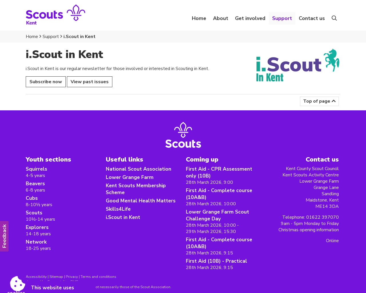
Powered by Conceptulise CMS (52, 281)
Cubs (32, 198)
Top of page (316, 101)
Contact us (312, 18)
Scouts (34, 212)
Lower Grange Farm (130, 177)
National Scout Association (138, 169)
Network (36, 241)
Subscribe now (45, 82)
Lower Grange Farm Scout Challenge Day (217, 215)
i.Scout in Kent (79, 36)
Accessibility (36, 276)
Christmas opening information (309, 230)
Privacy (72, 276)
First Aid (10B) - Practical (216, 261)
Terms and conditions (98, 276)
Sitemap (56, 276)
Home (199, 18)
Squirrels (36, 169)
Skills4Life (118, 209)
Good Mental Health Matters (141, 200)
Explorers (37, 227)
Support (51, 36)
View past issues (90, 82)
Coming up (202, 159)
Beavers (35, 183)
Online (332, 241)
